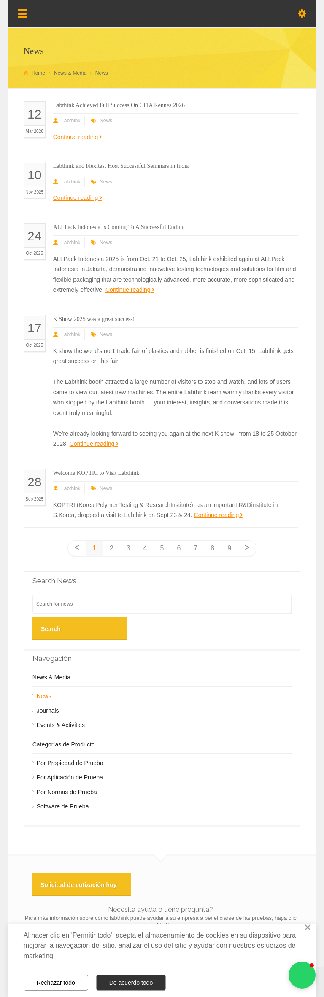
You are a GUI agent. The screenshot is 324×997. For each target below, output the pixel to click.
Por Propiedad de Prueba (70, 763)
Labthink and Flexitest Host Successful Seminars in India (121, 166)
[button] (302, 975)
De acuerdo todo (131, 982)
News (106, 121)
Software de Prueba (63, 806)
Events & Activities (61, 725)
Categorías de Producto (63, 744)
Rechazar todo (56, 982)
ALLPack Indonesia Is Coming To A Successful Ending (119, 227)
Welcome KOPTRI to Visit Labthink (96, 473)
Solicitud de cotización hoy (78, 884)
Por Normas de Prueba (67, 792)
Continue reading (75, 137)
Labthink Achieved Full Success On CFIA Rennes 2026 (119, 105)
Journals (48, 710)
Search (51, 628)
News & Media (51, 677)
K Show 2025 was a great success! (94, 319)
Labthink (70, 121)
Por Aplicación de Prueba (70, 777)
